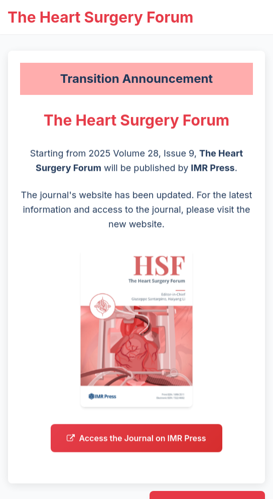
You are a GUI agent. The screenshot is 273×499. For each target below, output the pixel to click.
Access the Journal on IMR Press (136, 441)
